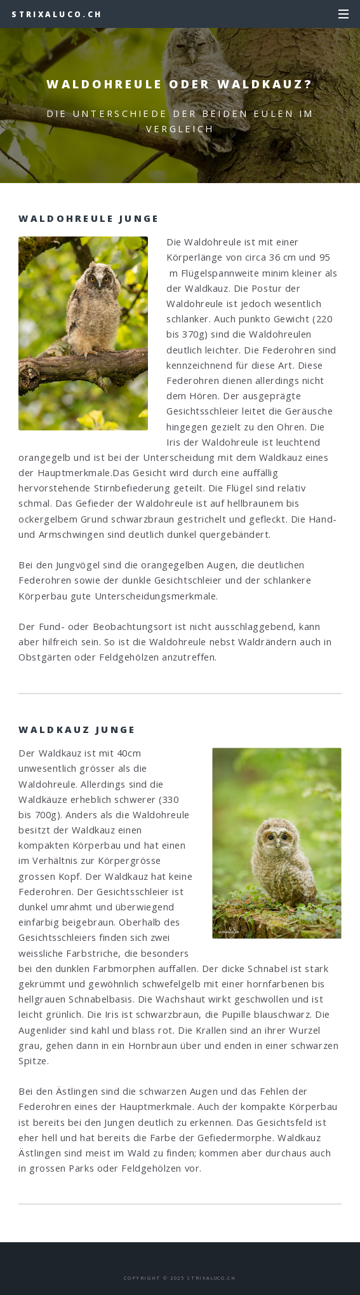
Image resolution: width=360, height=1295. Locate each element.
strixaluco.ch (56, 14)
